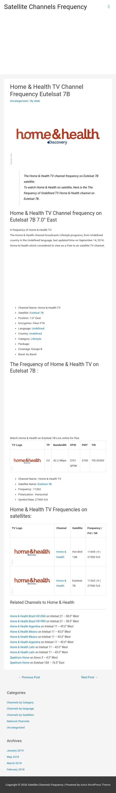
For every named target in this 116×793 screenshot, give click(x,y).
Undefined (38, 328)
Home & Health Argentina (25, 626)
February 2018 (16, 769)
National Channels (18, 721)
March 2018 (14, 763)
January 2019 (15, 750)
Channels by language (20, 708)
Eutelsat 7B (37, 312)
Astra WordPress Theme (95, 784)
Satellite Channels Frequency (45, 7)
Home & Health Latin (22, 647)
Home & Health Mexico (24, 631)
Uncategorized (19, 100)
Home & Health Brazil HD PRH (28, 621)
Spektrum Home (20, 657)
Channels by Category (20, 702)
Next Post (89, 677)
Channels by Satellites (20, 714)
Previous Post (29, 677)
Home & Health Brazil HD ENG (28, 616)
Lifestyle (36, 338)
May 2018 (13, 756)
